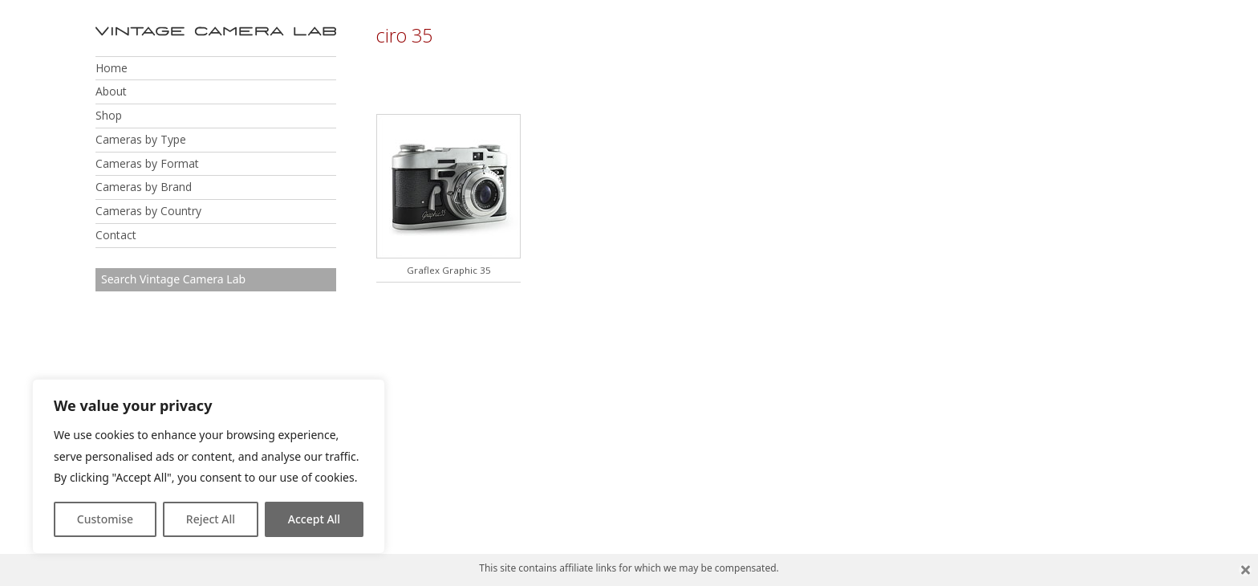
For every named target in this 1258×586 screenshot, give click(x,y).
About (111, 91)
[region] (208, 466)
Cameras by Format (147, 163)
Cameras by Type (140, 139)
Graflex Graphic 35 (449, 270)
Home (111, 67)
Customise (105, 519)
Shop (108, 115)
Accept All (314, 519)
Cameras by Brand (143, 186)
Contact (115, 234)
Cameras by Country (148, 210)
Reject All (210, 519)
